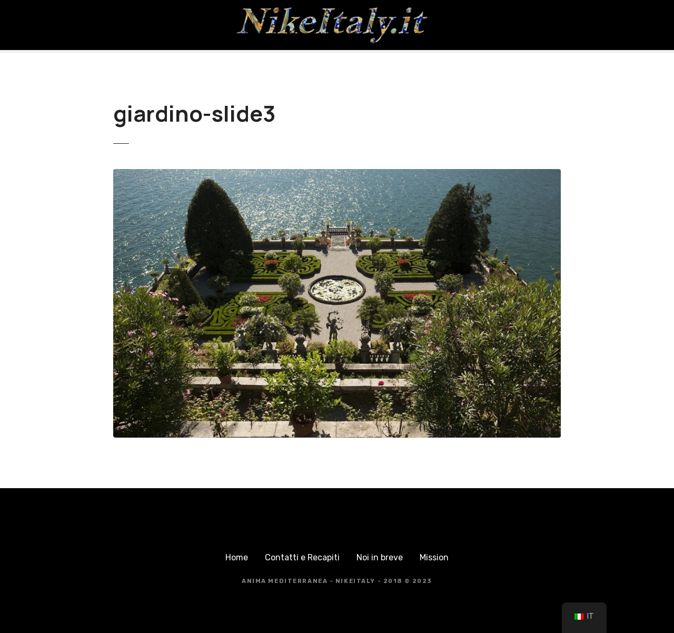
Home (236, 557)
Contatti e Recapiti (302, 557)
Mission (434, 557)
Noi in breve (379, 557)
